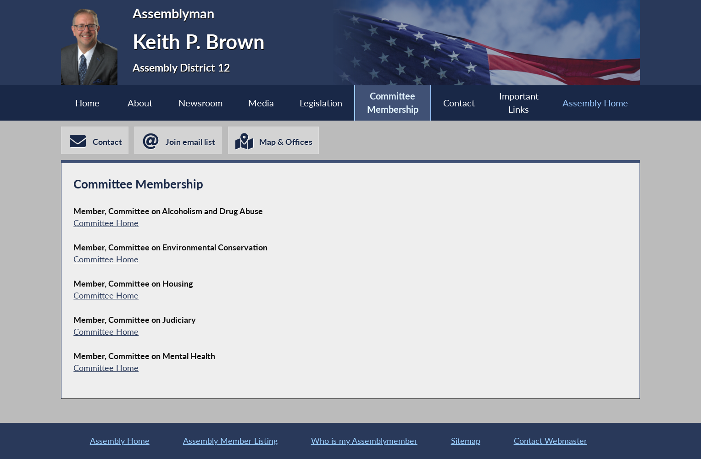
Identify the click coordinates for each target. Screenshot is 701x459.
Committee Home (106, 223)
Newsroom (200, 102)
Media (261, 102)
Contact (459, 102)
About (140, 102)
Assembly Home (595, 102)
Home (87, 102)
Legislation (321, 102)
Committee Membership (392, 102)
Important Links (519, 102)
